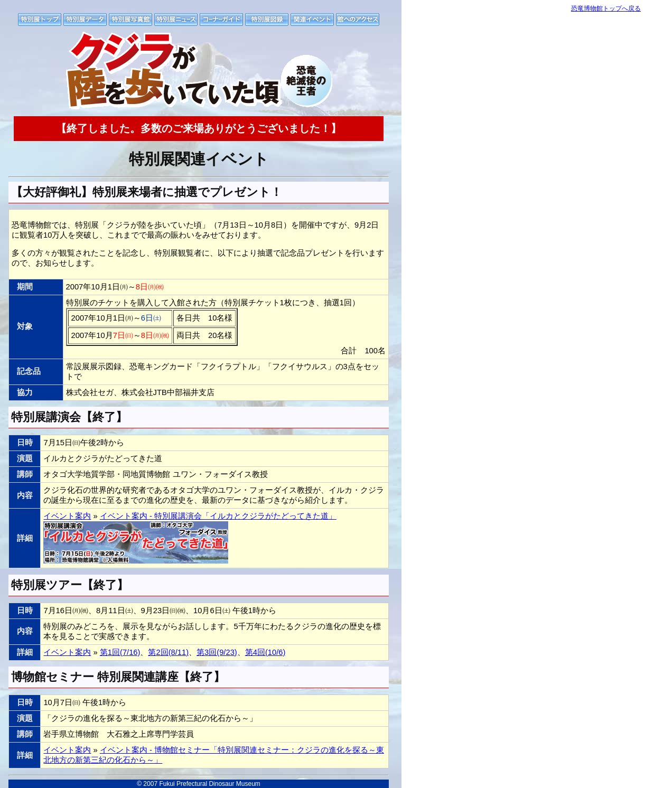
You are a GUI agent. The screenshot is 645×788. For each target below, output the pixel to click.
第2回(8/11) (168, 652)
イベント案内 (67, 516)
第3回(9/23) (217, 652)
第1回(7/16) (120, 652)
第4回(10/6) (265, 652)
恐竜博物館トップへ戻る (606, 8)
